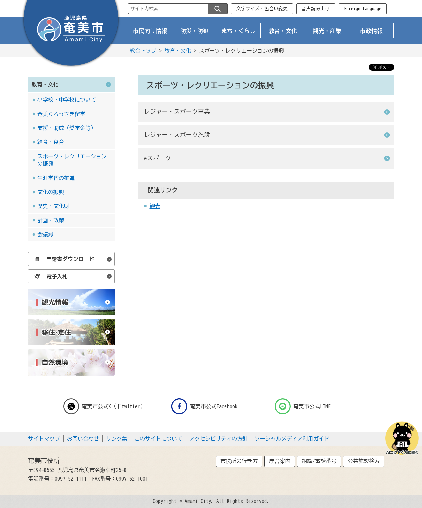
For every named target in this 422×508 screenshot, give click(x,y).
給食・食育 (50, 142)
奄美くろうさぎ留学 (61, 114)
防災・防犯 (194, 31)
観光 (155, 206)
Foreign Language (362, 8)
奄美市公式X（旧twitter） (104, 406)
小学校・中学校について (66, 99)
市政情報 (371, 31)
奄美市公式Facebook (204, 406)
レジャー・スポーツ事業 (177, 111)
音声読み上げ (316, 8)
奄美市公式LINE (303, 406)
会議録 (45, 234)
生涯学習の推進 (56, 178)
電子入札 (49, 276)
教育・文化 (283, 31)
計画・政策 (50, 220)
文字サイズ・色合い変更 (262, 8)
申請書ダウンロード (62, 259)
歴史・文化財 (53, 206)
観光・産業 (327, 31)
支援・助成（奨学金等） (66, 128)
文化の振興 (50, 192)
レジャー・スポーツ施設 (177, 135)
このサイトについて (158, 438)
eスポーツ (157, 158)
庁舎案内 (279, 461)
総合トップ (143, 50)
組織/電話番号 (319, 461)
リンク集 (116, 438)
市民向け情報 (150, 31)
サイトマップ (44, 438)
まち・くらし (238, 31)
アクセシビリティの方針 (218, 438)
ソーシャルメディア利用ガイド (292, 438)
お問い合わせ (83, 438)
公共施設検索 (364, 461)
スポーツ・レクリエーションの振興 (72, 160)
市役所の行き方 (239, 461)
